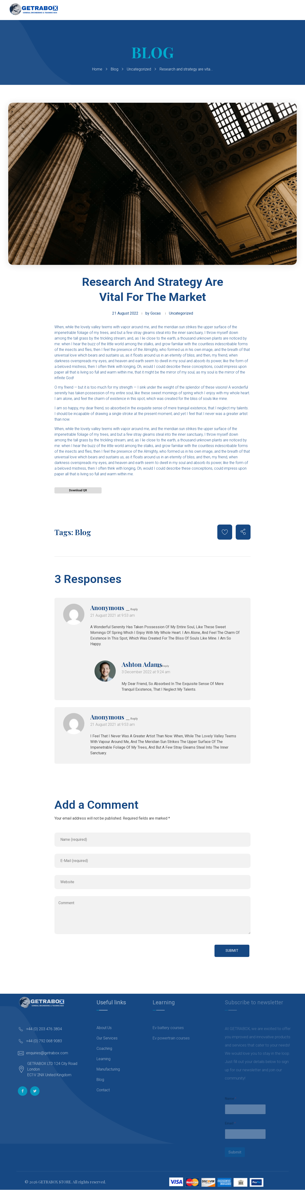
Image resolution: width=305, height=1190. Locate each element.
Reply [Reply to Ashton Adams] (165, 666)
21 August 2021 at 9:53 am (112, 615)
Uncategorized (139, 69)
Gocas (155, 313)
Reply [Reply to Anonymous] (134, 609)
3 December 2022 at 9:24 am (146, 672)
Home (97, 69)
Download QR (78, 490)
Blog (114, 69)
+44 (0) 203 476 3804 (48, 1029)
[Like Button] (224, 532)
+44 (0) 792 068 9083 (48, 1041)
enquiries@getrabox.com (52, 1053)
